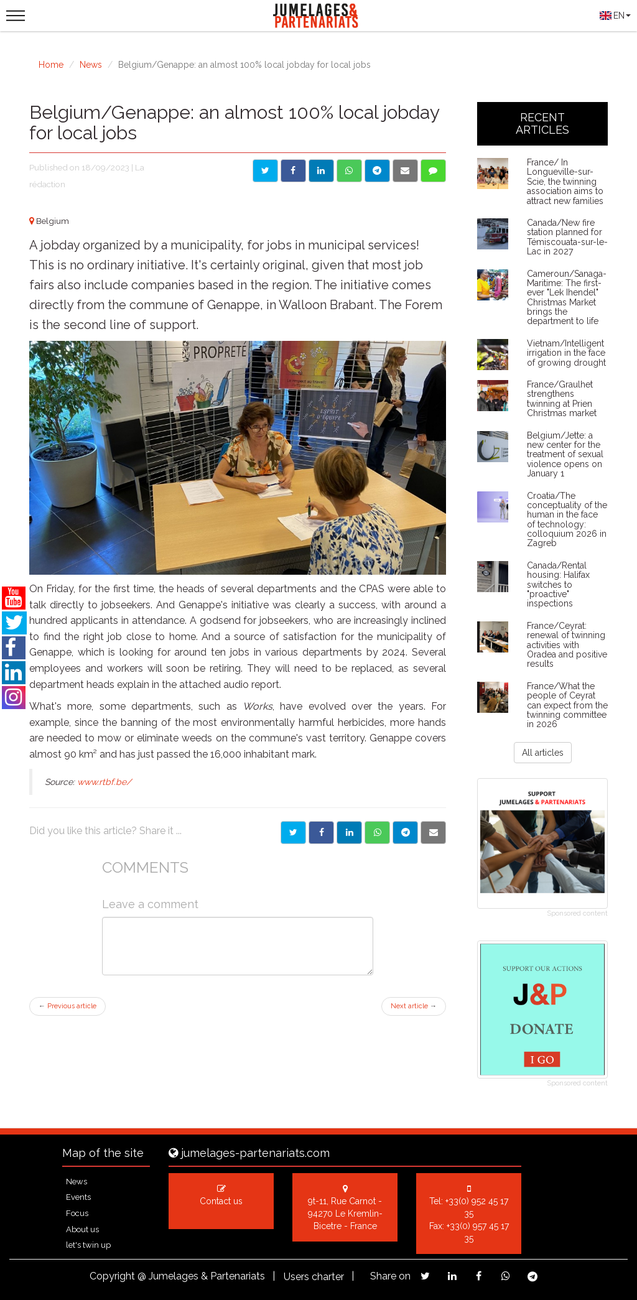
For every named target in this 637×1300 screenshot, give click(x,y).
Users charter (314, 1277)
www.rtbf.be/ (104, 782)
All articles (543, 753)
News (91, 65)
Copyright (112, 1276)
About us (82, 1229)
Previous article (67, 1006)
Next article (414, 1006)
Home (51, 65)
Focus (77, 1213)
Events (78, 1197)
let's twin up (88, 1245)
